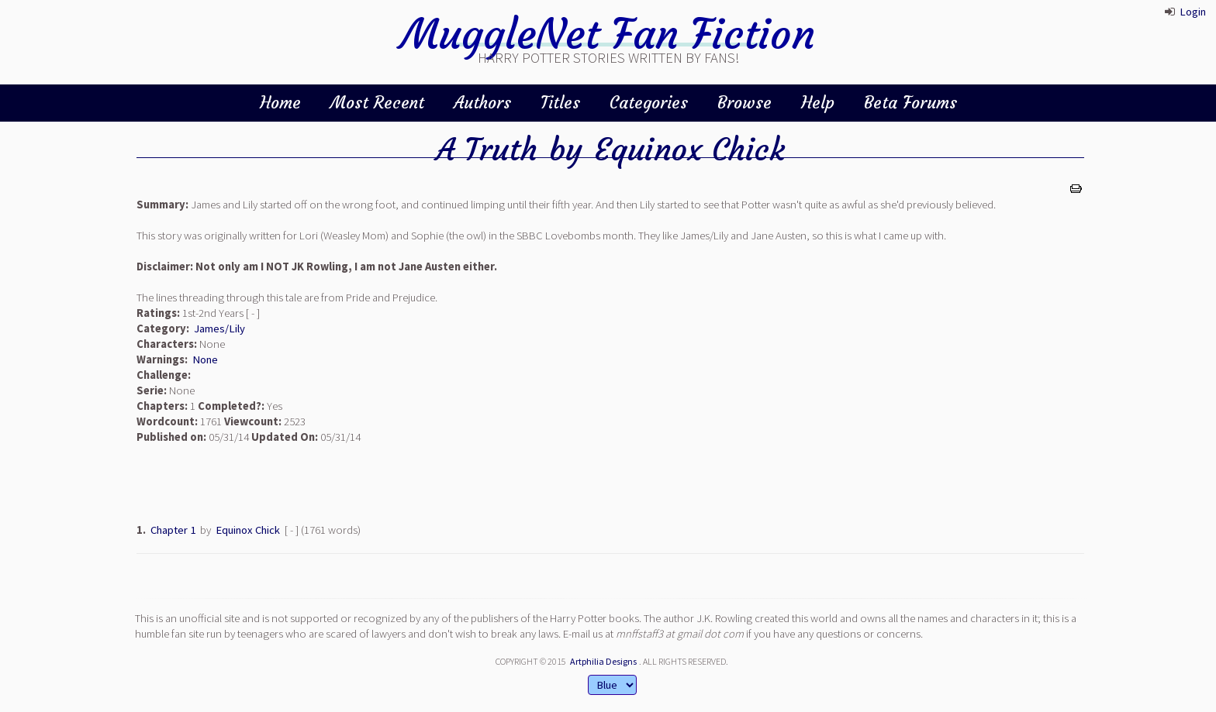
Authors (482, 102)
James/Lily (219, 328)
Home (280, 102)
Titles (560, 102)
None (205, 359)
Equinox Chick (689, 149)
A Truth (486, 149)
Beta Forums (910, 102)
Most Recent (377, 102)
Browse (744, 102)
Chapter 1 (172, 530)
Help (817, 102)
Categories (649, 102)
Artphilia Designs (603, 661)
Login (1193, 12)
